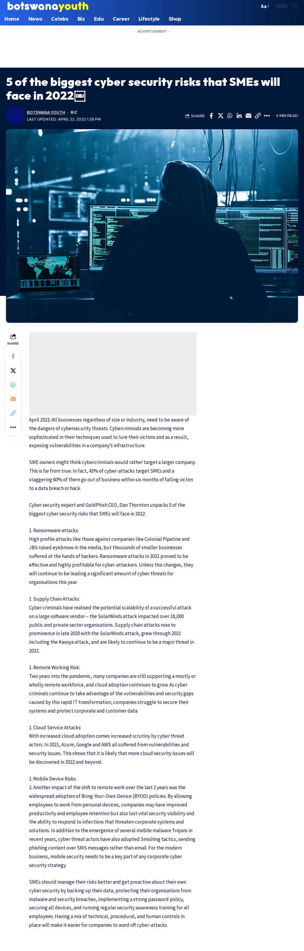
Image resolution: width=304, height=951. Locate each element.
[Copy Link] (257, 116)
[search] (253, 6)
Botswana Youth (46, 112)
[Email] (248, 116)
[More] (267, 116)
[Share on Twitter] (220, 116)
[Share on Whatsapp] (230, 116)
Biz (74, 112)
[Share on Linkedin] (239, 116)
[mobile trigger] (293, 6)
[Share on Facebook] (211, 116)
